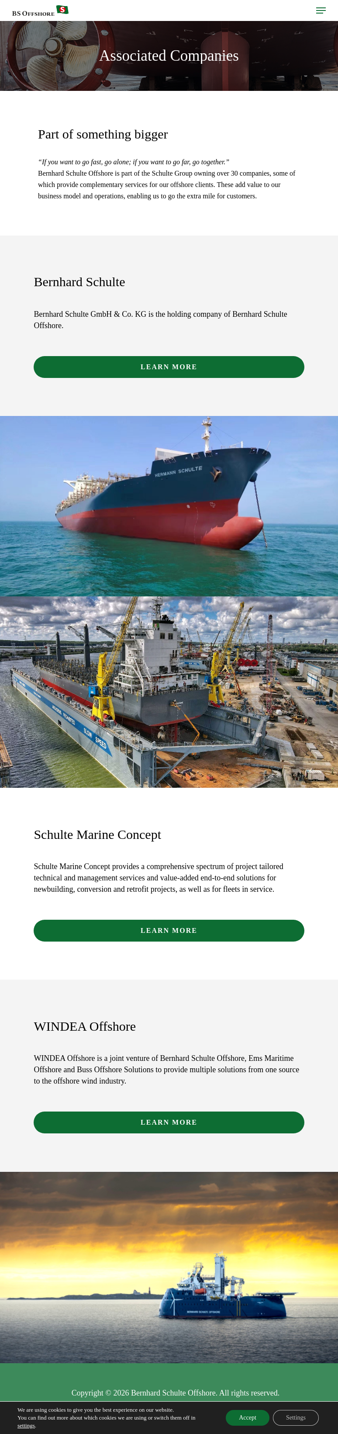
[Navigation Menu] (321, 10)
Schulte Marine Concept (97, 834)
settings (26, 1425)
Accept (247, 1417)
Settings (296, 1417)
